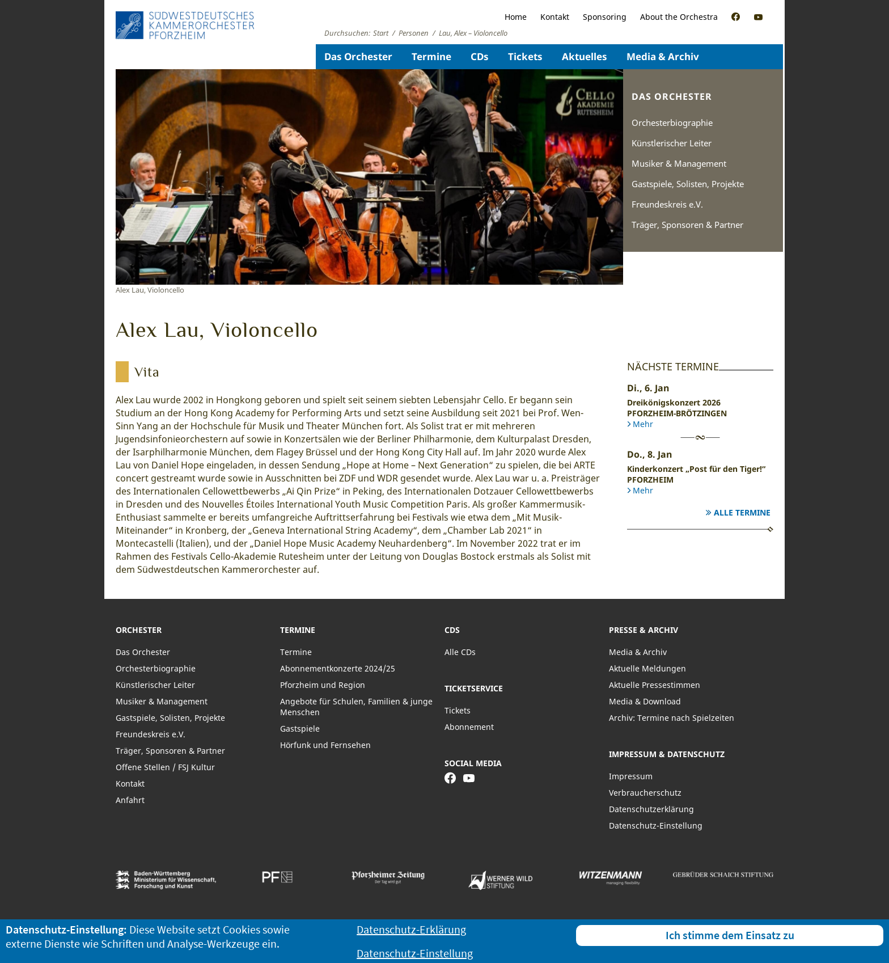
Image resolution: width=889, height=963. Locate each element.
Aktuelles (584, 56)
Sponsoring (604, 16)
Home (516, 16)
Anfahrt (130, 800)
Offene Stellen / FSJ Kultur (165, 767)
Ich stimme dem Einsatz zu (730, 935)
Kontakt (554, 16)
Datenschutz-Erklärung (411, 929)
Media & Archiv (662, 56)
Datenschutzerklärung (651, 809)
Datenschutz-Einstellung (655, 825)
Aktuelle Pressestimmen (654, 684)
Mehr (643, 424)
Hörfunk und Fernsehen (325, 745)
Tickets (525, 56)
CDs (480, 56)
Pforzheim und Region (322, 684)
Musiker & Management (679, 163)
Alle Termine (742, 512)
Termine (431, 56)
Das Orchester (358, 56)
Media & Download (645, 701)
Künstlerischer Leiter (672, 143)
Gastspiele (300, 728)
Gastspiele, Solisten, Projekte (688, 183)
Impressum (631, 776)
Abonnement (469, 726)
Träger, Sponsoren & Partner (687, 224)
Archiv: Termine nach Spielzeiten (671, 717)
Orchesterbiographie (672, 122)
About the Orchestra (679, 16)
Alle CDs (460, 652)
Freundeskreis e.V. (667, 204)
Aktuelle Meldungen (647, 668)
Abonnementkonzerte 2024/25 (337, 668)
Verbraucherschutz (645, 792)
